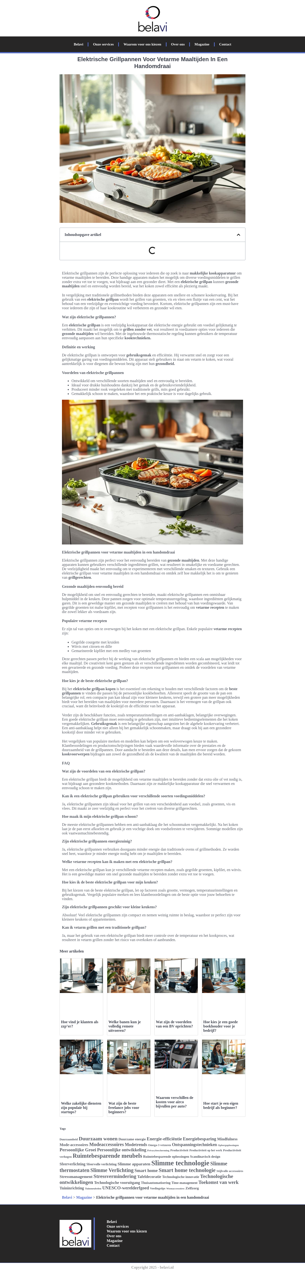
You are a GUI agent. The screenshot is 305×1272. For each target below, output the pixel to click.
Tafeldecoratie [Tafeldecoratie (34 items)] (149, 1176)
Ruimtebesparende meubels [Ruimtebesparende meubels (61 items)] (107, 1155)
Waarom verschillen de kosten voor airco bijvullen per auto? (174, 1102)
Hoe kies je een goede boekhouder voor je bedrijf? (220, 1026)
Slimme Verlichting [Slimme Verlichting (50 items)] (111, 1170)
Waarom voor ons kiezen (142, 44)
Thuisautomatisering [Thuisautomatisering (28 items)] (155, 1183)
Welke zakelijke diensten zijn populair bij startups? (81, 1107)
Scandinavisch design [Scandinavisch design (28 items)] (205, 1156)
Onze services (103, 44)
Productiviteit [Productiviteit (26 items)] (179, 1150)
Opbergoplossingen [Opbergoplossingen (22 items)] (228, 1145)
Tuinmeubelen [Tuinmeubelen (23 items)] (93, 1188)
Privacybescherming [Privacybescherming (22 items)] (158, 1150)
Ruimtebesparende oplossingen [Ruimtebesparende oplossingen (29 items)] (166, 1156)
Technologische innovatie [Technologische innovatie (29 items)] (180, 1177)
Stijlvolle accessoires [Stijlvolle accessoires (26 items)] (229, 1171)
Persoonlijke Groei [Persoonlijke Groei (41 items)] (78, 1149)
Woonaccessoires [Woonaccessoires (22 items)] (175, 1188)
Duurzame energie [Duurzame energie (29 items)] (132, 1139)
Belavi (78, 44)
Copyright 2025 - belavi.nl (152, 1267)
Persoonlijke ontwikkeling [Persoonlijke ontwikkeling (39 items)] (121, 1149)
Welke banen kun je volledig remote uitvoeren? (124, 1026)
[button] (238, 235)
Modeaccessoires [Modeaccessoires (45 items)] (106, 1144)
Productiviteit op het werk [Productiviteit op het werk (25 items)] (205, 1150)
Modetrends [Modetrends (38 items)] (136, 1144)
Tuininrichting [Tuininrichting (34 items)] (72, 1188)
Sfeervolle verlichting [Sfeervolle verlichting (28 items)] (101, 1164)
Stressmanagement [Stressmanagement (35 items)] (76, 1176)
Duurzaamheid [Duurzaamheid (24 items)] (69, 1139)
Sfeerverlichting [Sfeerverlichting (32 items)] (73, 1164)
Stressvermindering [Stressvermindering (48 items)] (114, 1176)
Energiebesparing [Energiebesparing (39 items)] (199, 1138)
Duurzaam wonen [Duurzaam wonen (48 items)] (98, 1139)
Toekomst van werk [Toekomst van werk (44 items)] (218, 1182)
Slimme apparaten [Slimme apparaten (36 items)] (133, 1164)
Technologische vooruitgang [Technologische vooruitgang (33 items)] (117, 1183)
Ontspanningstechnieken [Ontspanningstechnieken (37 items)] (194, 1144)
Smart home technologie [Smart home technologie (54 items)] (187, 1170)
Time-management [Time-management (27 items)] (184, 1183)
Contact (225, 44)
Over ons (178, 44)
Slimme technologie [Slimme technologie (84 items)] (180, 1163)
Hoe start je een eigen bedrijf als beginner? (220, 1105)
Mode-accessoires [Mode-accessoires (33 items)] (74, 1145)
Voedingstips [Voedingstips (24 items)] (157, 1188)
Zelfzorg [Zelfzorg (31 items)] (192, 1188)
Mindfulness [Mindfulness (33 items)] (227, 1139)
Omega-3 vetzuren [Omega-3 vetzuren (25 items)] (159, 1145)
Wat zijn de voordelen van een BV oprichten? (174, 1024)
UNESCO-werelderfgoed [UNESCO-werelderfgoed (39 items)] (125, 1187)
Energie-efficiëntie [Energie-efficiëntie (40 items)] (164, 1138)
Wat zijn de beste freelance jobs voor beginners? (123, 1107)
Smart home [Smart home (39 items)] (146, 1170)
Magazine (201, 44)
